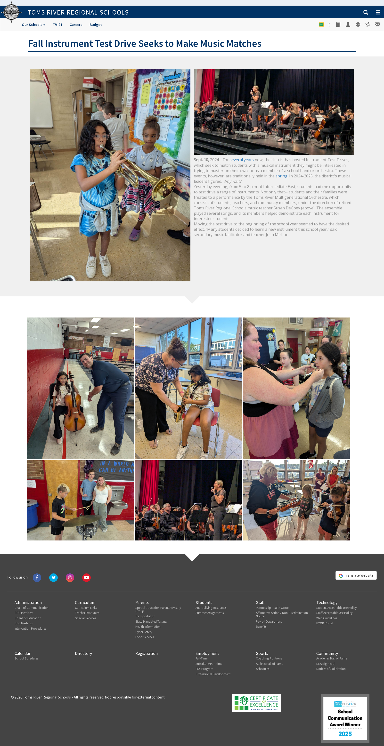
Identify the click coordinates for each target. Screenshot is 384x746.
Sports (262, 653)
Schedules (262, 669)
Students (204, 602)
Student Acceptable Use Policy (336, 607)
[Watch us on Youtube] (86, 577)
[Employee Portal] (348, 24)
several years (242, 159)
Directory (83, 653)
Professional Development (213, 674)
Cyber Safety (143, 632)
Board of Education (28, 618)
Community (327, 653)
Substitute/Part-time (209, 663)
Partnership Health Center (272, 607)
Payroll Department (269, 621)
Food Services (144, 637)
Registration (146, 653)
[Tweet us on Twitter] (53, 577)
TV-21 (57, 24)
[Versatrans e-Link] (368, 24)
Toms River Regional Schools (74, 12)
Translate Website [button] (356, 575)
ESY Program (204, 669)
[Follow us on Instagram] (70, 577)
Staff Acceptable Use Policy (334, 613)
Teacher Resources (87, 613)
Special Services (85, 618)
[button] (366, 13)
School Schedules (26, 658)
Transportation (145, 616)
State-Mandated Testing (151, 621)
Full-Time (201, 658)
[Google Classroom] (321, 24)
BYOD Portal (324, 623)
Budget (96, 24)
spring (281, 176)
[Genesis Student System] (358, 24)
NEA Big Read (325, 663)
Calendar (22, 653)
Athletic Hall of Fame (269, 663)
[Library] (338, 24)
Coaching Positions (269, 658)
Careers (76, 24)
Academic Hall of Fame (331, 658)
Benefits (261, 626)
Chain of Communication (32, 607)
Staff (260, 602)
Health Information (148, 626)
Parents (142, 602)
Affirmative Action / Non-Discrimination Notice (282, 614)
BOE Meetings (24, 623)
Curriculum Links (86, 607)
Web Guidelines (326, 618)
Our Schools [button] (33, 24)
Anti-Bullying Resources (211, 607)
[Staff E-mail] (377, 24)
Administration (28, 602)
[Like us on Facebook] (37, 577)
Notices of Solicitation (331, 669)
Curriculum (85, 602)
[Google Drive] (330, 24)
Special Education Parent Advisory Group (158, 609)
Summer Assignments (210, 613)
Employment (207, 653)
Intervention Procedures (30, 628)
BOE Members (24, 613)
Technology (326, 602)
